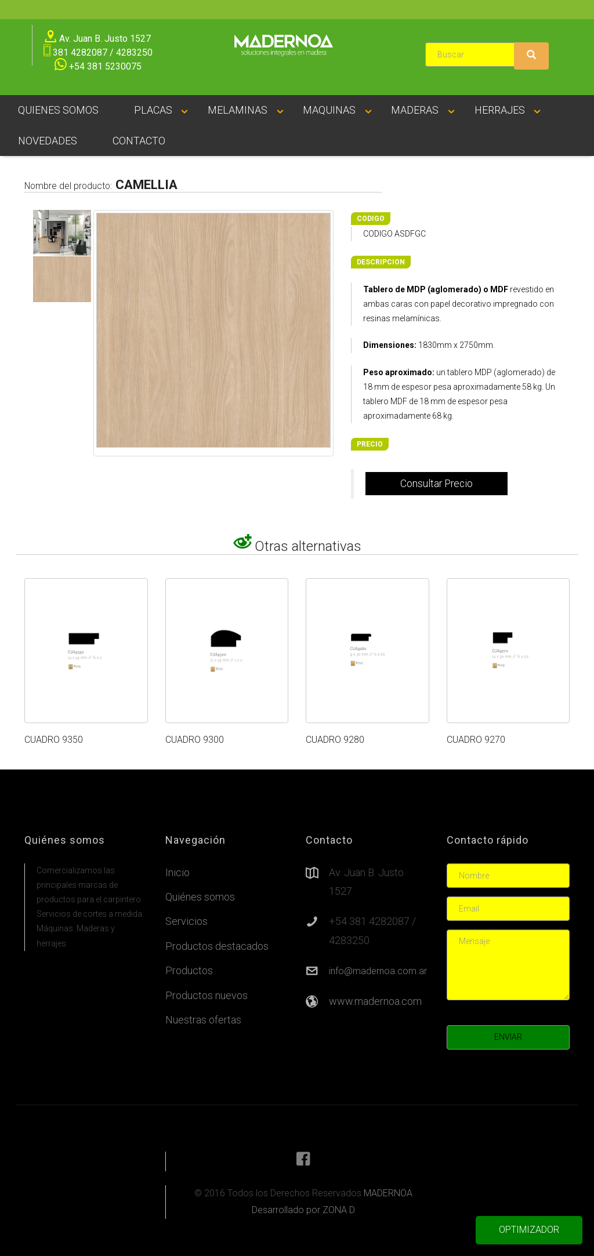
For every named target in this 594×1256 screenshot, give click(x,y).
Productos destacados (217, 946)
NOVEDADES (47, 141)
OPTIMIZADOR (529, 1229)
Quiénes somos (200, 897)
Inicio (177, 872)
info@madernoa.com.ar (378, 971)
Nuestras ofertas (203, 1020)
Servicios (186, 921)
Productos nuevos (206, 995)
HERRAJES (500, 110)
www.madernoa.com (375, 1001)
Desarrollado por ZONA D (303, 1209)
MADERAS (415, 110)
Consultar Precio (436, 483)
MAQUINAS (329, 110)
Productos (189, 970)
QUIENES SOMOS (58, 110)
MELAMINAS (237, 110)
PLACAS (153, 110)
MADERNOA (388, 1193)
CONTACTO (139, 141)
